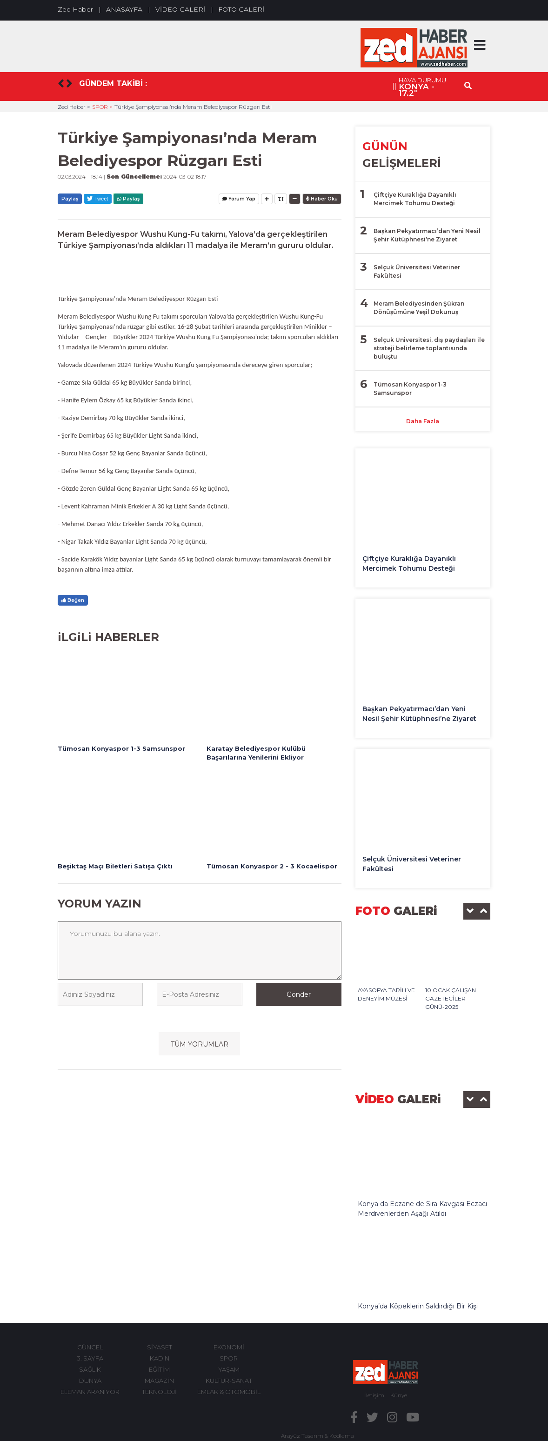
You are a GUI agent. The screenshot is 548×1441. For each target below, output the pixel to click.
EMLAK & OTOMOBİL (229, 1391)
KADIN (159, 1358)
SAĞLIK (90, 1369)
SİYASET (159, 1347)
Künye (398, 1395)
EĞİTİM (159, 1369)
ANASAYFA (124, 9)
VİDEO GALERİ (180, 9)
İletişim (374, 1395)
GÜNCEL (90, 1347)
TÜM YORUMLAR (199, 1044)
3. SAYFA (90, 1358)
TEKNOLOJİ (159, 1391)
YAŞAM (229, 1369)
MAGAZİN (159, 1380)
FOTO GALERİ (241, 9)
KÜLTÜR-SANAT (229, 1380)
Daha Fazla (422, 421)
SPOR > (102, 106)
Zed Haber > (74, 106)
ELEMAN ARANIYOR (90, 1391)
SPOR (229, 1358)
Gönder (299, 994)
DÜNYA (90, 1380)
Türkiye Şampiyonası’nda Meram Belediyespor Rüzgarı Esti (193, 106)
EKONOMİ (229, 1347)
